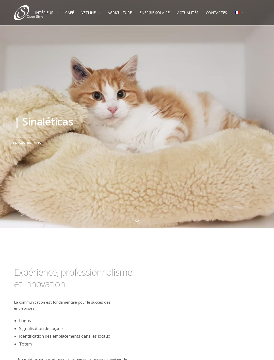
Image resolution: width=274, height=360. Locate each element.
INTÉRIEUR (44, 12)
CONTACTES (216, 12)
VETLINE (89, 12)
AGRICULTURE (120, 12)
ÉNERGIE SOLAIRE (154, 12)
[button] (27, 143)
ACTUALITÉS (187, 12)
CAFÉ (69, 12)
